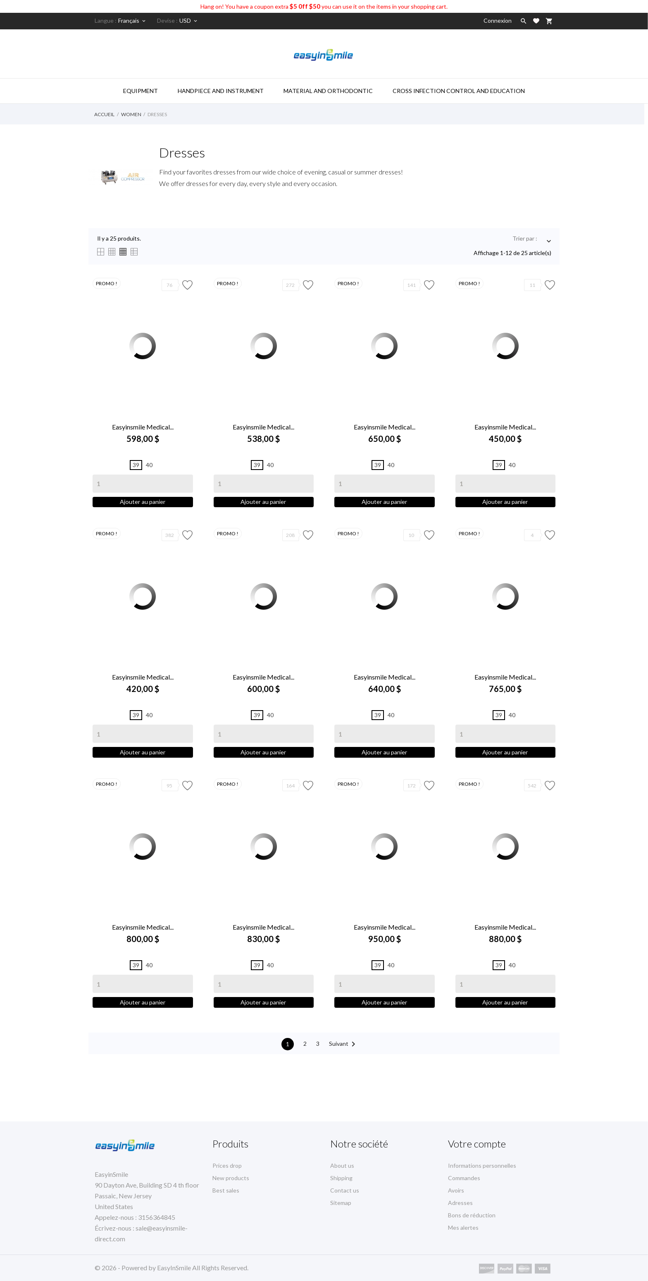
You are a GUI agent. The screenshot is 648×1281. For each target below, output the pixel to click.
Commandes (464, 1177)
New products (230, 1177)
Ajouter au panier (143, 506)
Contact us (344, 1190)
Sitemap (340, 1202)
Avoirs (456, 1190)
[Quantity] (143, 484)
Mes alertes (463, 1227)
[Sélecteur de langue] (132, 20)
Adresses (460, 1202)
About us (342, 1165)
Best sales (225, 1190)
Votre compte (477, 1144)
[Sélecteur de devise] (188, 20)
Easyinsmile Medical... (143, 427)
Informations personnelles (482, 1165)
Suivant (343, 1067)
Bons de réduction (472, 1215)
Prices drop (227, 1165)
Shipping (341, 1177)
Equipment (140, 90)
